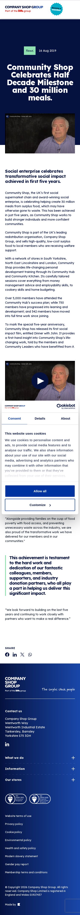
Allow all (40, 491)
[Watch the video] (40, 381)
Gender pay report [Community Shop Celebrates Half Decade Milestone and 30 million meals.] (17, 864)
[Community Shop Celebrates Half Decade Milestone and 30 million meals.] (7, 654)
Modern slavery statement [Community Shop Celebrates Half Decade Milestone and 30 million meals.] (21, 856)
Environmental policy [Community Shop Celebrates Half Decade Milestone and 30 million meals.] (18, 840)
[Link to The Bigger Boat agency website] (18, 905)
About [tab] (65, 418)
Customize (40, 505)
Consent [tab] (14, 418)
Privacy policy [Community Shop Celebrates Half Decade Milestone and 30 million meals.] (14, 824)
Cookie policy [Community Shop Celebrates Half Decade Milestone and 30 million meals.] (13, 832)
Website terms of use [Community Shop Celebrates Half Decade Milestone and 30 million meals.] (18, 816)
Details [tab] (40, 418)
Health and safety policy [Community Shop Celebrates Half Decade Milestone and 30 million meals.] (20, 848)
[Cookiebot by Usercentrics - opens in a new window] (57, 406)
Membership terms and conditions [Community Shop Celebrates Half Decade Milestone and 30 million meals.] (26, 872)
